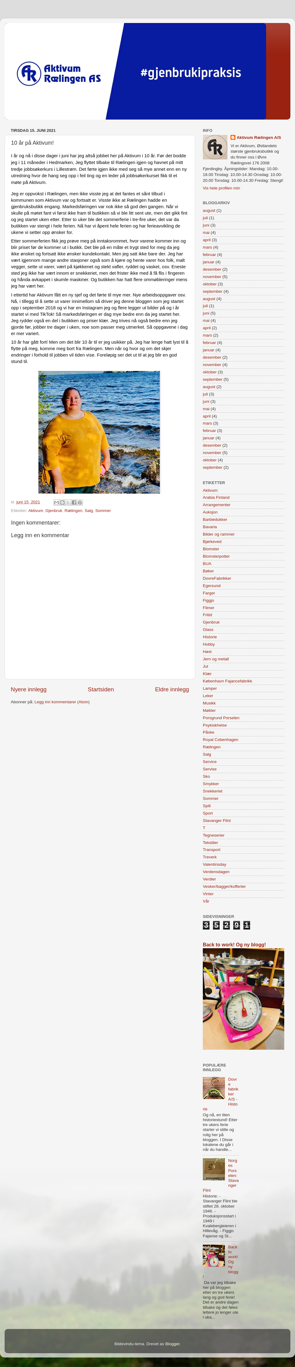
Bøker (208, 571)
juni (206, 225)
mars (207, 247)
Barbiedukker (215, 519)
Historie (210, 637)
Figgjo (208, 600)
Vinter (208, 894)
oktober (210, 284)
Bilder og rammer (219, 534)
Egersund (212, 585)
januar (208, 262)
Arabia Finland (216, 497)
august (209, 210)
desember (212, 269)
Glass (208, 629)
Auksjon (210, 512)
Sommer (103, 510)
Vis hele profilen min (221, 188)
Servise (210, 769)
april (207, 240)
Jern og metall (216, 659)
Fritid (207, 615)
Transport (211, 849)
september (212, 291)
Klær (207, 673)
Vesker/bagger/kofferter (224, 886)
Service (210, 761)
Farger (209, 593)
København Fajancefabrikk (227, 681)
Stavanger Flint (217, 820)
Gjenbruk (53, 510)
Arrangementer (216, 504)
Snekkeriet (212, 791)
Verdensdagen (216, 871)
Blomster (211, 549)
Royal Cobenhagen (220, 739)
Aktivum (35, 510)
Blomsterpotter (216, 556)
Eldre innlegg (172, 689)
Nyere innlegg (29, 689)
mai (206, 232)
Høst (207, 651)
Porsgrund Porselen (221, 718)
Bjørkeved (212, 541)
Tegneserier (214, 835)
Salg (89, 510)
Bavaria (210, 527)
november (212, 276)
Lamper (210, 688)
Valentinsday (214, 864)
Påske (208, 732)
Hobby (209, 644)
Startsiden (101, 689)
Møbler (209, 710)
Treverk (210, 857)
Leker (208, 695)
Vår (206, 901)
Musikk (209, 703)
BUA (207, 563)
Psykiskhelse (215, 725)
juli (205, 218)
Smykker (211, 783)
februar (209, 254)
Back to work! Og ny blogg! (234, 944)
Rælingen (73, 510)
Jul (205, 666)
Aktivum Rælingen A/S (259, 137)
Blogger (172, 1344)
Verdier (209, 879)
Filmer (208, 607)
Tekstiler (210, 842)
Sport (208, 813)
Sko (206, 776)
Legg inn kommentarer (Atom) (61, 702)
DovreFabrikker (217, 578)
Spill (207, 806)
